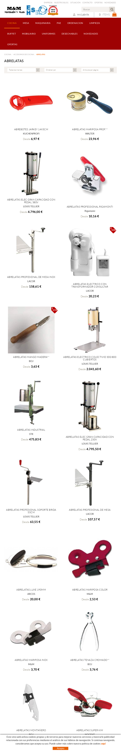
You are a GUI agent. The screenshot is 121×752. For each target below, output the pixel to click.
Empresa (48, 3)
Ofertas (98, 3)
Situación (75, 3)
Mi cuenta (81, 14)
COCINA (7, 54)
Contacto (87, 3)
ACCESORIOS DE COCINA (23, 54)
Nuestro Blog (61, 3)
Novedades (110, 3)
